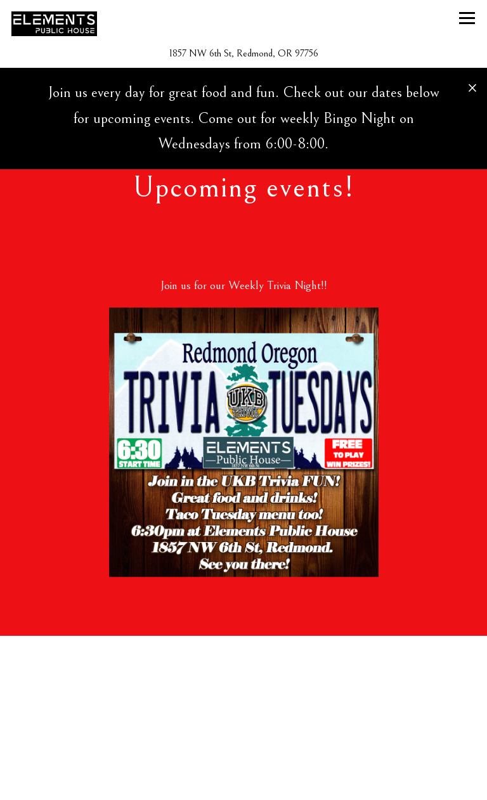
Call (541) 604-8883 (243, 740)
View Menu (243, 780)
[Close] (472, 87)
